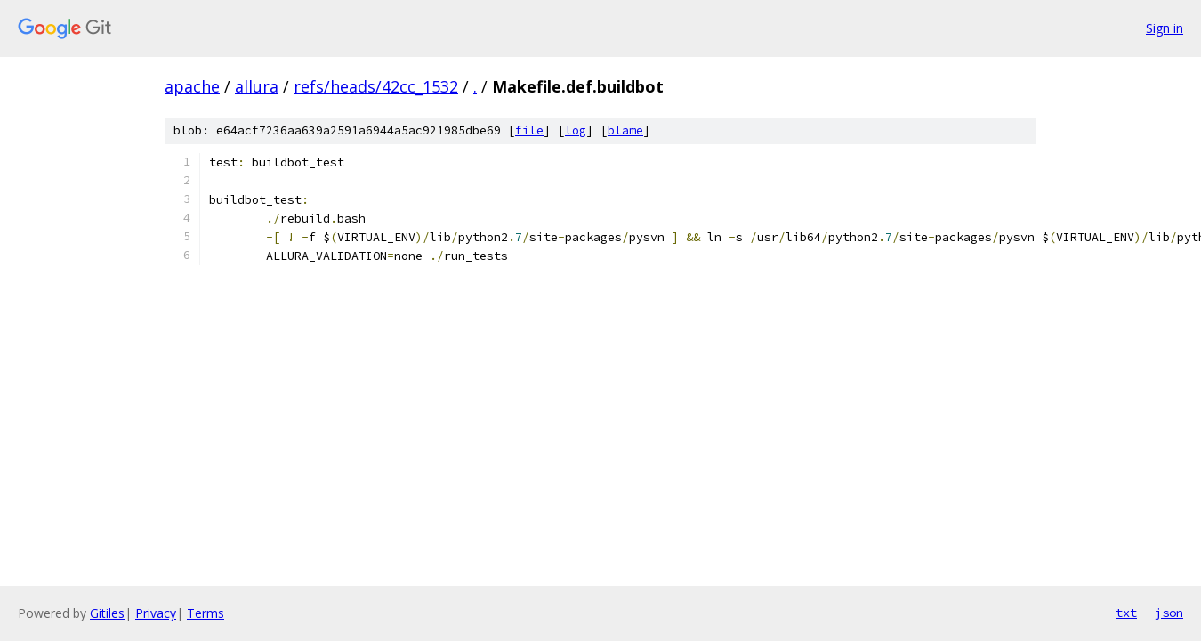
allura (256, 86)
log (575, 130)
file (529, 130)
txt (1126, 612)
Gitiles (107, 612)
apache (192, 86)
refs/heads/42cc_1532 (376, 86)
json (1169, 612)
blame (625, 130)
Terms (205, 612)
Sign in (1164, 28)
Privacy (155, 612)
